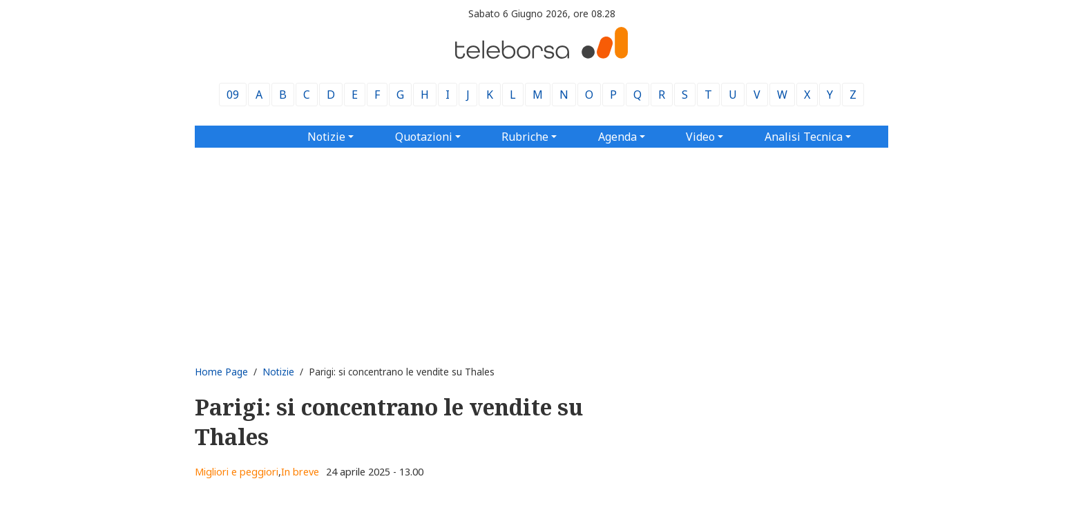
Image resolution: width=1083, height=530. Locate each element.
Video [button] (700, 136)
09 (233, 94)
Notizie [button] (326, 136)
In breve (300, 471)
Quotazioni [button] (423, 136)
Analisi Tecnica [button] (804, 136)
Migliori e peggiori (236, 471)
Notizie (278, 371)
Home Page (221, 371)
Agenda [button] (617, 136)
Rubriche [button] (524, 136)
